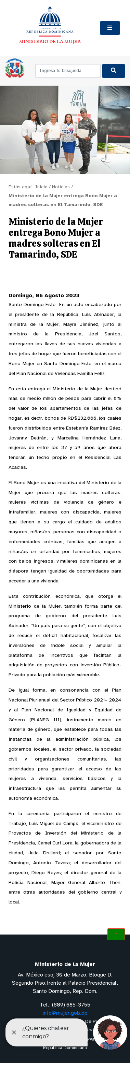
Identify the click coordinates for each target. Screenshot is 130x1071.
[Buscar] (113, 71)
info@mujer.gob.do (65, 1013)
